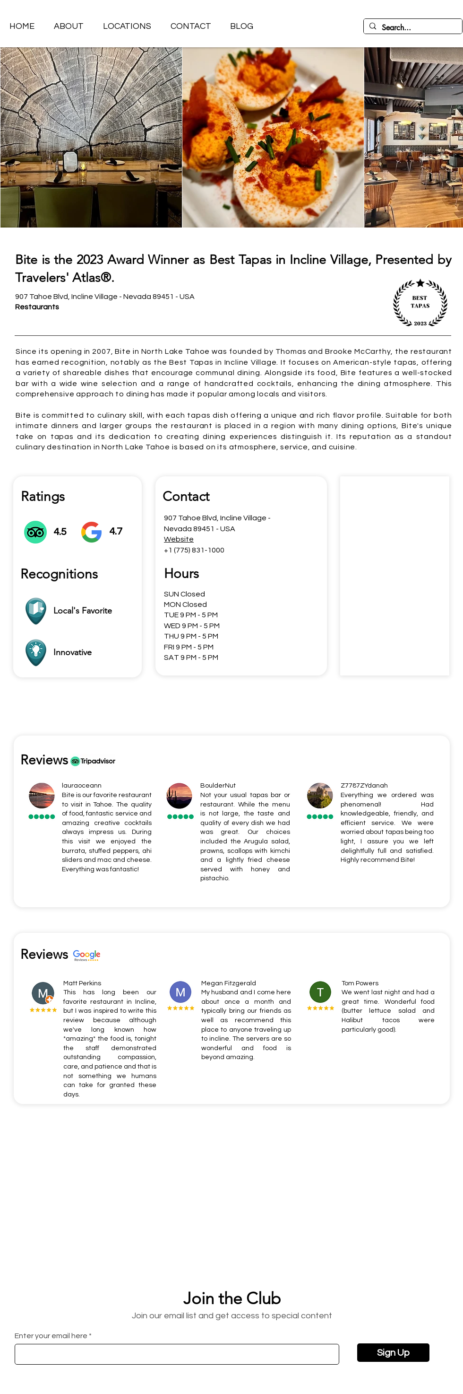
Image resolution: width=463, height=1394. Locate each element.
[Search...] (412, 28)
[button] (127, 26)
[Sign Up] (393, 1352)
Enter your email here (51, 1336)
